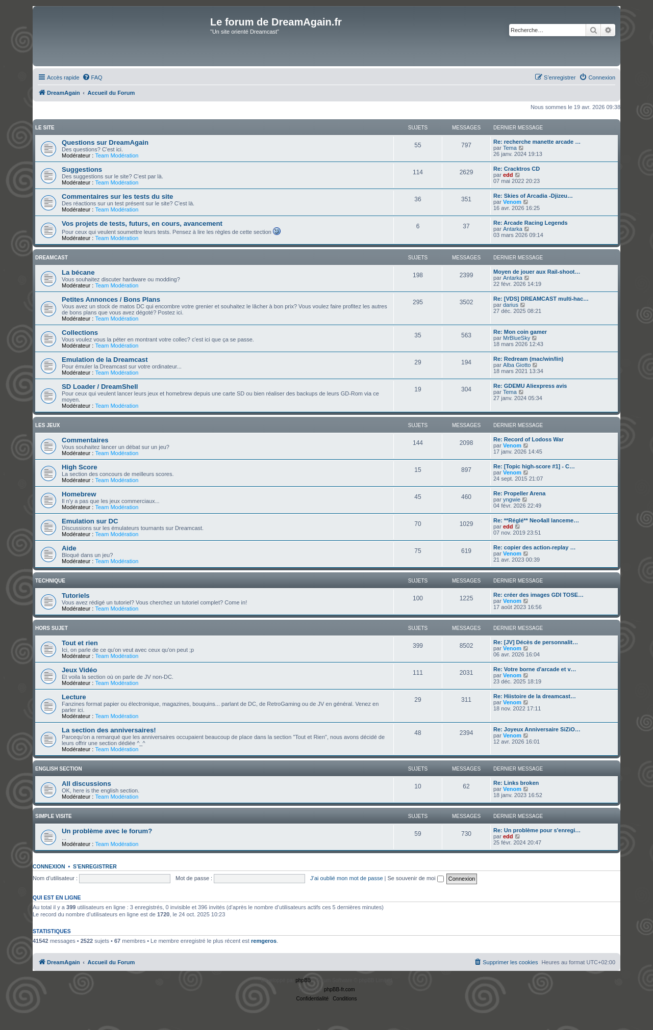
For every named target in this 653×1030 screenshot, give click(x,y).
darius (510, 305)
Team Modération (116, 155)
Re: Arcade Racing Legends (530, 223)
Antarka (512, 229)
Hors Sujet (51, 628)
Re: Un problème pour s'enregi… (537, 830)
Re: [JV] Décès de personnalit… (535, 642)
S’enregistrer (95, 866)
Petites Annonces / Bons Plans (111, 299)
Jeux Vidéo (79, 670)
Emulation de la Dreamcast (105, 359)
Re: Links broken (516, 783)
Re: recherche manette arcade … (537, 142)
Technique (50, 581)
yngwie (511, 499)
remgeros (264, 941)
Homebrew (79, 494)
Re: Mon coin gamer (520, 332)
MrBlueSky (516, 338)
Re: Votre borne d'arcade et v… (534, 669)
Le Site (45, 127)
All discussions (86, 783)
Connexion (49, 866)
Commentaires (85, 440)
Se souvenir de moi (416, 878)
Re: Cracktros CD (516, 169)
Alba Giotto (517, 365)
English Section (58, 769)
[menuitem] (92, 77)
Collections (80, 332)
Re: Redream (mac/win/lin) (528, 359)
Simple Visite (53, 816)
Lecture (74, 697)
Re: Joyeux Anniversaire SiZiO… (537, 729)
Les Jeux (47, 425)
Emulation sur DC (90, 521)
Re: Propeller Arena (519, 493)
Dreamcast (51, 257)
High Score (79, 467)
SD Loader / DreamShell (100, 386)
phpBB (303, 980)
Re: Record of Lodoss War (528, 439)
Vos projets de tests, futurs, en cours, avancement (142, 223)
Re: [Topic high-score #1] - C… (534, 466)
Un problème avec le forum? (107, 831)
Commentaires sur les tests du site (117, 196)
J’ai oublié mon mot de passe (346, 878)
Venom (512, 202)
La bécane (78, 272)
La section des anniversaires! (109, 730)
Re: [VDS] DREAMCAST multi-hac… (541, 299)
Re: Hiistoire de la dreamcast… (534, 696)
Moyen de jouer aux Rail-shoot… (537, 272)
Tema (510, 148)
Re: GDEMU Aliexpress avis (530, 386)
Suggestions (82, 169)
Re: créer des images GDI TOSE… (538, 595)
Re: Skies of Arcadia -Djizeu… (533, 196)
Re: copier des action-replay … (534, 547)
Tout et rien (80, 643)
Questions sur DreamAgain (105, 142)
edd (508, 175)
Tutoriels (76, 595)
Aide (69, 548)
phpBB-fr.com (339, 989)
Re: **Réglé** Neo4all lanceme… (536, 520)
